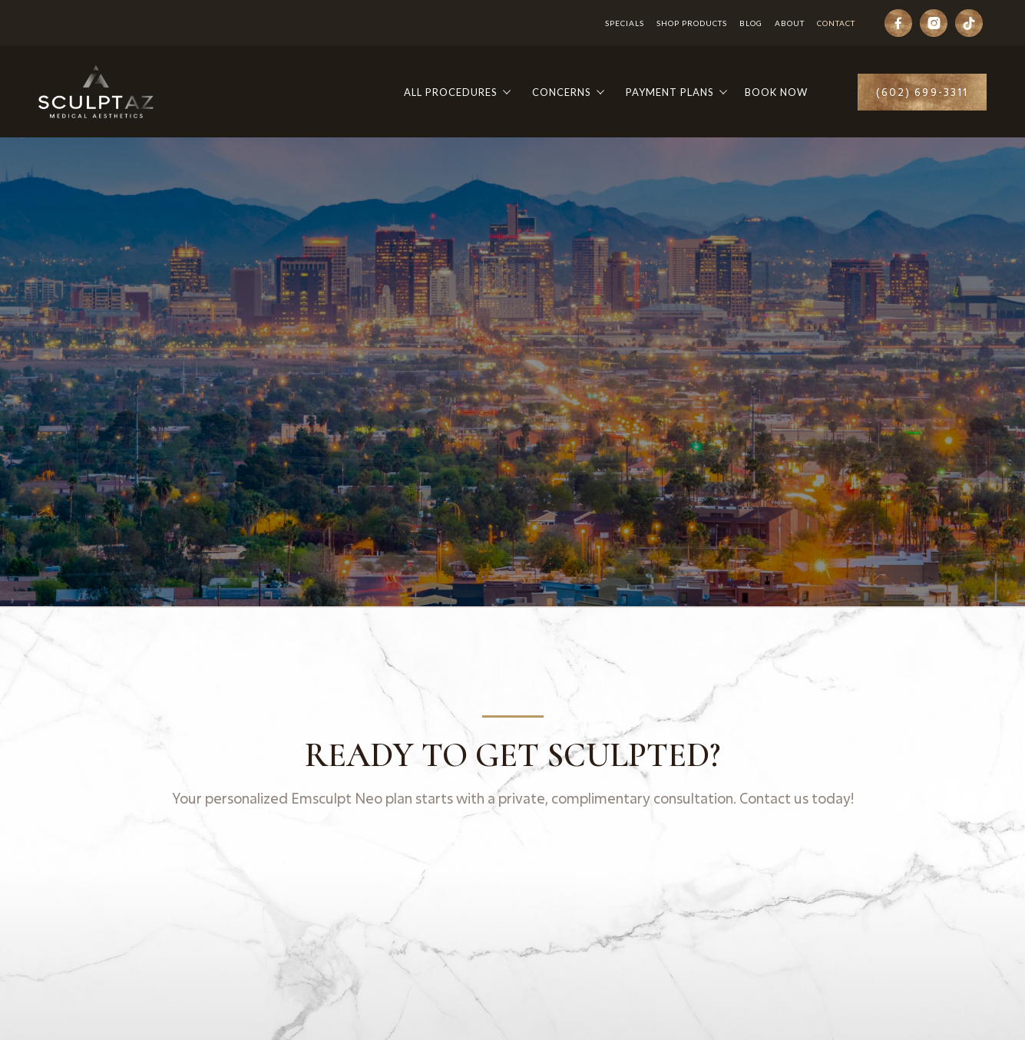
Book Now (776, 92)
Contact (836, 23)
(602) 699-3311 (922, 92)
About (790, 23)
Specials (624, 23)
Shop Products (691, 23)
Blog (750, 23)
